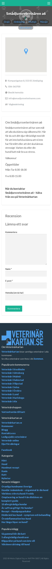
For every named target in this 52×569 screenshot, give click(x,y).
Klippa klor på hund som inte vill (18, 541)
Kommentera (11, 232)
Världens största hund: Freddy (18, 493)
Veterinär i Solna (10, 387)
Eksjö (7, 21)
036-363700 (14, 86)
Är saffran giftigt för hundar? (17, 508)
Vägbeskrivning (16, 104)
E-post (9, 280)
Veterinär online (10, 440)
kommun (38, 358)
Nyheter (6, 478)
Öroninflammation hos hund (16, 518)
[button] (26, 52)
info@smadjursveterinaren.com (24, 98)
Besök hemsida (15, 92)
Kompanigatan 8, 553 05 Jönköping (25, 80)
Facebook (7, 450)
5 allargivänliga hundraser (15, 537)
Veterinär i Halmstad (13, 380)
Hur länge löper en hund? (15, 522)
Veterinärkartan (10, 351)
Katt (4, 474)
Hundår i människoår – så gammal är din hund (25, 490)
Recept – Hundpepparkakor (16, 511)
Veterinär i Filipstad (12, 383)
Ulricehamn (26, 27)
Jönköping (19, 21)
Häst (4, 460)
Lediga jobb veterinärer (14, 437)
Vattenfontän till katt (13, 412)
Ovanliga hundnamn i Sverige (17, 486)
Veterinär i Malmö (11, 376)
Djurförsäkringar (11, 444)
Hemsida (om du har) (14, 292)
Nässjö (44, 21)
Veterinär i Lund (10, 394)
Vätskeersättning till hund (16, 544)
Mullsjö (32, 21)
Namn (8, 269)
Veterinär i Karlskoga (13, 397)
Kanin (4, 471)
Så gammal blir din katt (14, 533)
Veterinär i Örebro (11, 390)
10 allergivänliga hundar (14, 504)
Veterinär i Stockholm (13, 369)
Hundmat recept (10, 467)
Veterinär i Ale (9, 401)
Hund (4, 464)
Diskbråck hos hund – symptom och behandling (26, 515)
